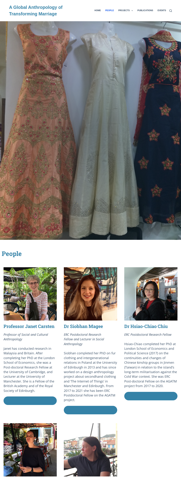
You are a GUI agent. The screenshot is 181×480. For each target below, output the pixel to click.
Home (98, 10)
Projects (126, 10)
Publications (145, 10)
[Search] (170, 10)
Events (161, 10)
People (109, 10)
